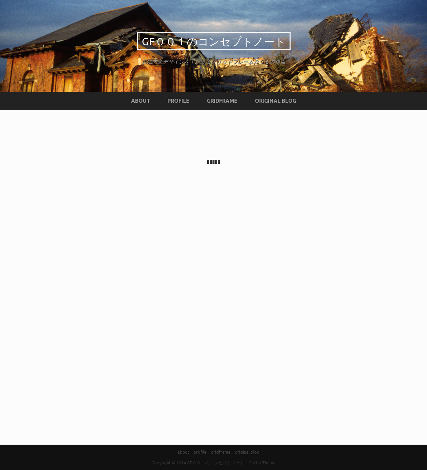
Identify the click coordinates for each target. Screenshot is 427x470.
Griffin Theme (262, 462)
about (140, 101)
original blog (275, 101)
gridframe (222, 101)
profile (178, 101)
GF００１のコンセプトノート (214, 41)
